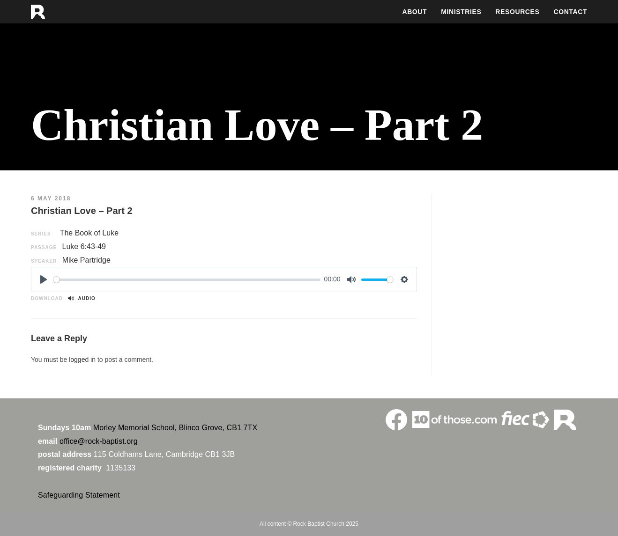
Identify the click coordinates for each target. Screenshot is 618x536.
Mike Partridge (86, 260)
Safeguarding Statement (79, 495)
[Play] (43, 279)
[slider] (186, 279)
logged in (82, 359)
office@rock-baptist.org (99, 441)
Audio (81, 298)
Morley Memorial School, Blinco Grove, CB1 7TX (175, 428)
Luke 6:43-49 (84, 246)
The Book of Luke (89, 233)
